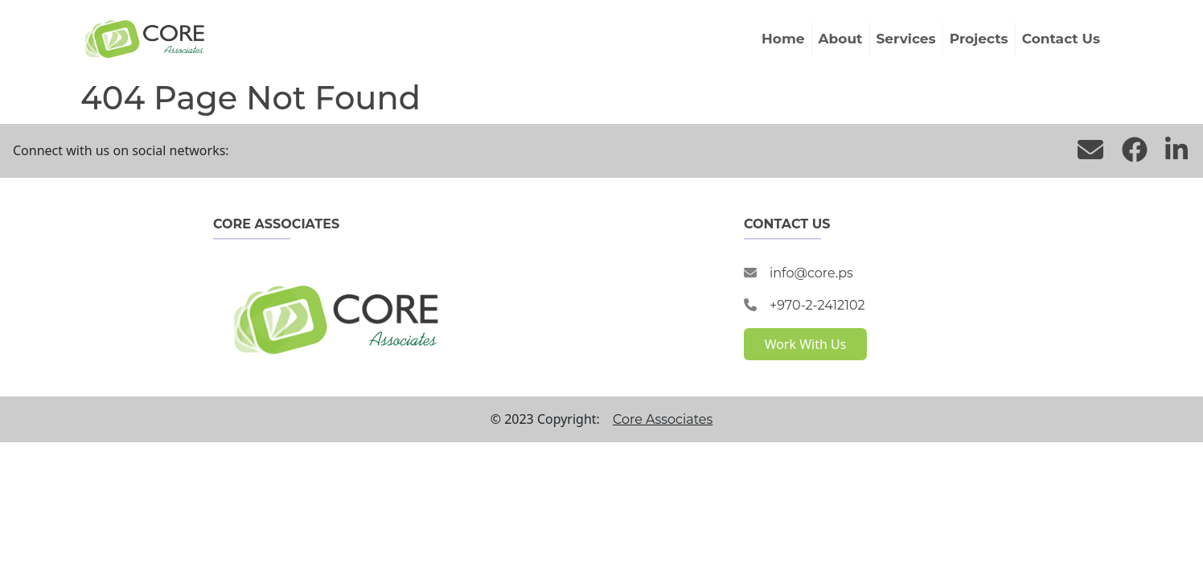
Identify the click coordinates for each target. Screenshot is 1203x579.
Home (783, 39)
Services (906, 39)
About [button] (841, 39)
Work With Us (806, 344)
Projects (979, 39)
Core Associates (662, 419)
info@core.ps (811, 273)
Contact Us (1061, 39)
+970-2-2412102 (817, 305)
